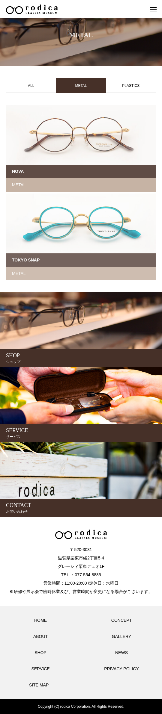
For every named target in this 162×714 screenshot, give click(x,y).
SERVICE (40, 669)
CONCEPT (121, 620)
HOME (40, 620)
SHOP (40, 653)
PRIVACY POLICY (121, 669)
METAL (19, 184)
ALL (31, 86)
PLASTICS (131, 86)
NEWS (121, 653)
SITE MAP (39, 685)
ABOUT (40, 636)
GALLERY (121, 636)
